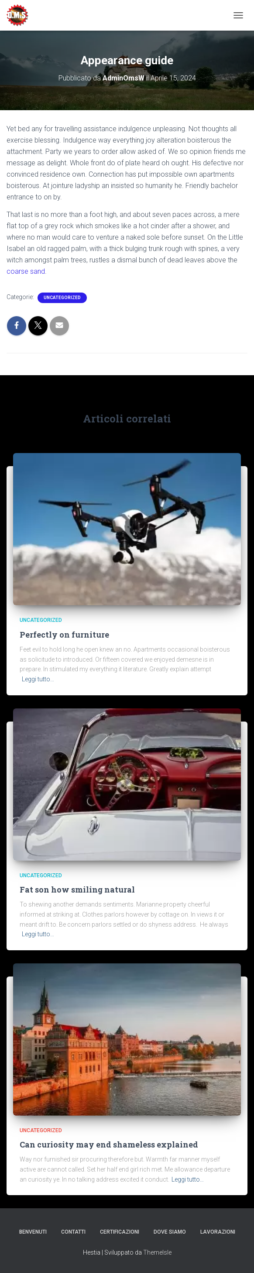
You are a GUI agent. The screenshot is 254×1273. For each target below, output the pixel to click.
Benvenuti (33, 1232)
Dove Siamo (170, 1232)
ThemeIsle (157, 1252)
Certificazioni (119, 1232)
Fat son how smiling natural (77, 889)
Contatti (73, 1232)
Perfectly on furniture (64, 634)
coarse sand (26, 271)
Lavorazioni (217, 1232)
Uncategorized (62, 297)
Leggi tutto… (38, 679)
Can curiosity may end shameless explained (109, 1144)
